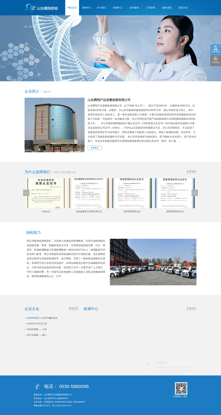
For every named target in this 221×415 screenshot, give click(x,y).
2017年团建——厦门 (37, 335)
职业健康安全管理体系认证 (89, 211)
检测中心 (118, 6)
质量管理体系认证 (175, 211)
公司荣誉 (151, 6)
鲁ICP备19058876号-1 (62, 405)
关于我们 (101, 6)
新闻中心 (86, 7)
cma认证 (46, 211)
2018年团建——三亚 (37, 329)
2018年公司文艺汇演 (37, 323)
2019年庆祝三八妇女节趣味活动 (42, 318)
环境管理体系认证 (132, 211)
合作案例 (134, 6)
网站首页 (72, 7)
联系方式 (183, 7)
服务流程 (167, 6)
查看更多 (191, 171)
